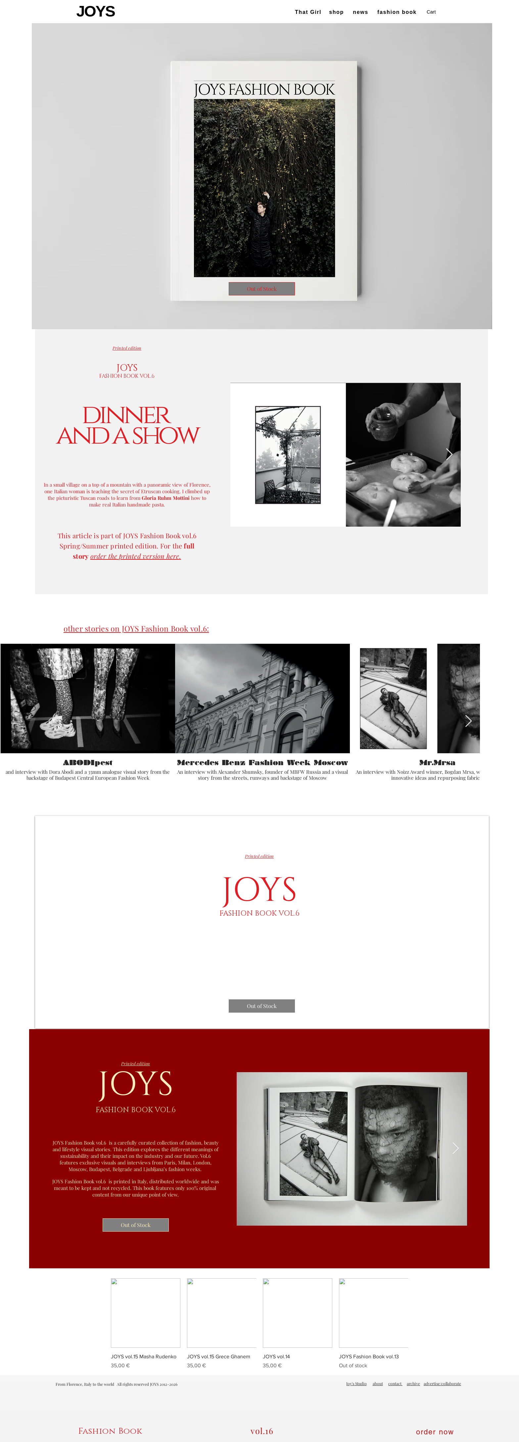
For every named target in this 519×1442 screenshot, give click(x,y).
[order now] (436, 1431)
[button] (436, 12)
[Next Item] (449, 454)
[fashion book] (397, 12)
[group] (259, 1324)
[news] (361, 12)
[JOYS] (96, 11)
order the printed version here (134, 555)
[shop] (337, 12)
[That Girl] (309, 12)
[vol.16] (262, 1430)
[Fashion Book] (111, 1431)
